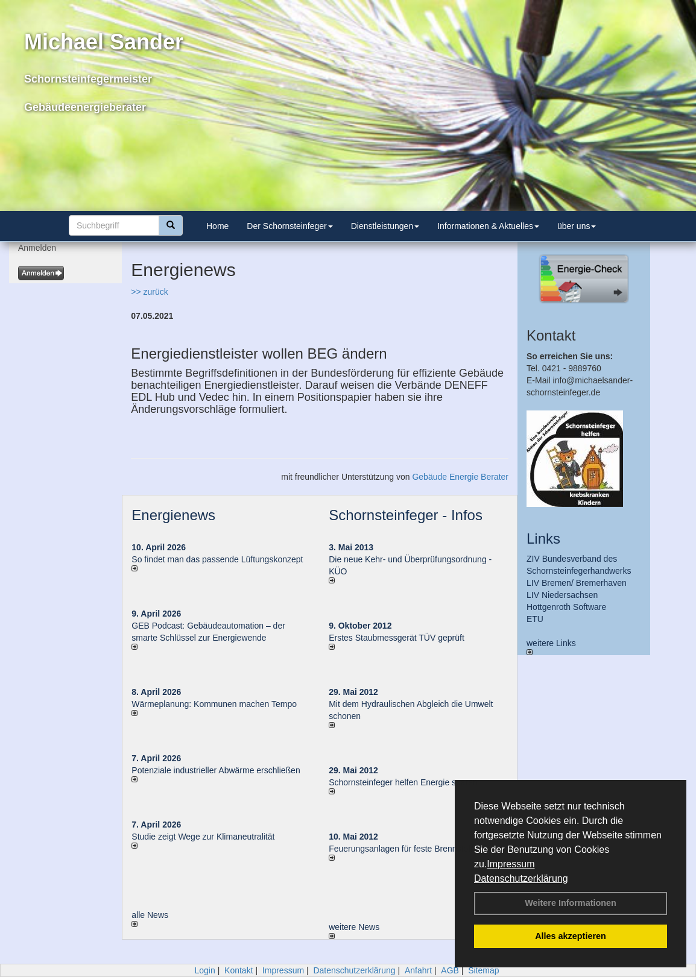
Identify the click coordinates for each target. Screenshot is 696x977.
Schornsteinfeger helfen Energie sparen (403, 782)
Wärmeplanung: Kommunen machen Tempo (214, 704)
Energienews (173, 515)
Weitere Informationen (570, 903)
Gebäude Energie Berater (460, 477)
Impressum (510, 864)
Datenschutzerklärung (521, 878)
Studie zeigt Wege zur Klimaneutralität (202, 836)
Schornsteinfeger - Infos (405, 515)
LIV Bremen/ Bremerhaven (577, 583)
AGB (450, 970)
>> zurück (149, 292)
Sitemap (483, 970)
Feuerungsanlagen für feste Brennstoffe (403, 848)
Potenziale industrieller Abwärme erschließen (215, 770)
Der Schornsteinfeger (289, 226)
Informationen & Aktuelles (488, 226)
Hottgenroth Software (566, 607)
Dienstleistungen (385, 226)
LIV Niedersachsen (562, 595)
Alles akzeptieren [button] (570, 936)
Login (204, 970)
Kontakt (238, 970)
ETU (535, 619)
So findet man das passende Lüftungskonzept (217, 559)
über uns (576, 226)
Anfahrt (418, 970)
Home (217, 226)
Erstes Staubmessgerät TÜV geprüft (396, 637)
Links (543, 538)
